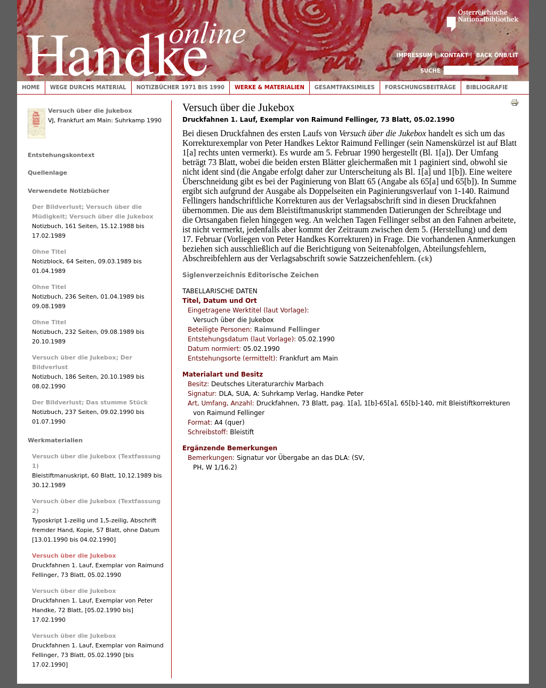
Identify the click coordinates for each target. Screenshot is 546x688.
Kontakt (454, 55)
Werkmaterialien (55, 440)
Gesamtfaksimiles (345, 87)
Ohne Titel (49, 251)
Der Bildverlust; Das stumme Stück (90, 402)
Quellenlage (47, 172)
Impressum (414, 55)
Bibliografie (487, 87)
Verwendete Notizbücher (68, 190)
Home (31, 87)
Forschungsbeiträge (420, 87)
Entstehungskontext (61, 155)
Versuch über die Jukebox (90, 110)
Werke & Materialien (269, 87)
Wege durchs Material (88, 87)
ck (425, 259)
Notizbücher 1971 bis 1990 (180, 87)
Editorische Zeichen (283, 275)
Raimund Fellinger (286, 329)
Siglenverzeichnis (214, 275)
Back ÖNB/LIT (497, 55)
